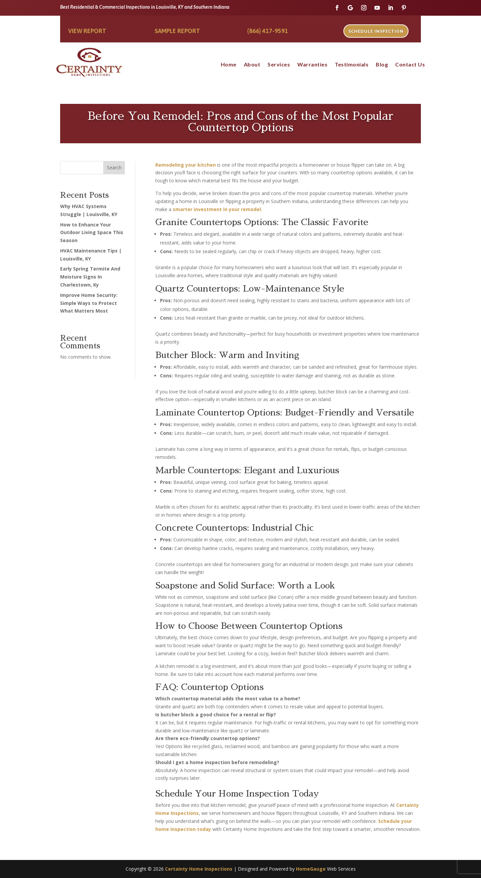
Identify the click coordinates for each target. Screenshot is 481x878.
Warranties (312, 64)
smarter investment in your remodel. (217, 209)
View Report (87, 30)
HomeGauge (311, 869)
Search (114, 167)
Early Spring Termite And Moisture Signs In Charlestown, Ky (90, 277)
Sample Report (177, 30)
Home (228, 64)
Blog (382, 64)
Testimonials (351, 64)
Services (279, 64)
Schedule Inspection (376, 31)
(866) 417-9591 (267, 30)
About (252, 64)
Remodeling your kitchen (185, 165)
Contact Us (410, 64)
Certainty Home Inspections (198, 869)
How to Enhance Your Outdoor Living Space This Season (91, 232)
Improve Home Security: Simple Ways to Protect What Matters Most (89, 303)
